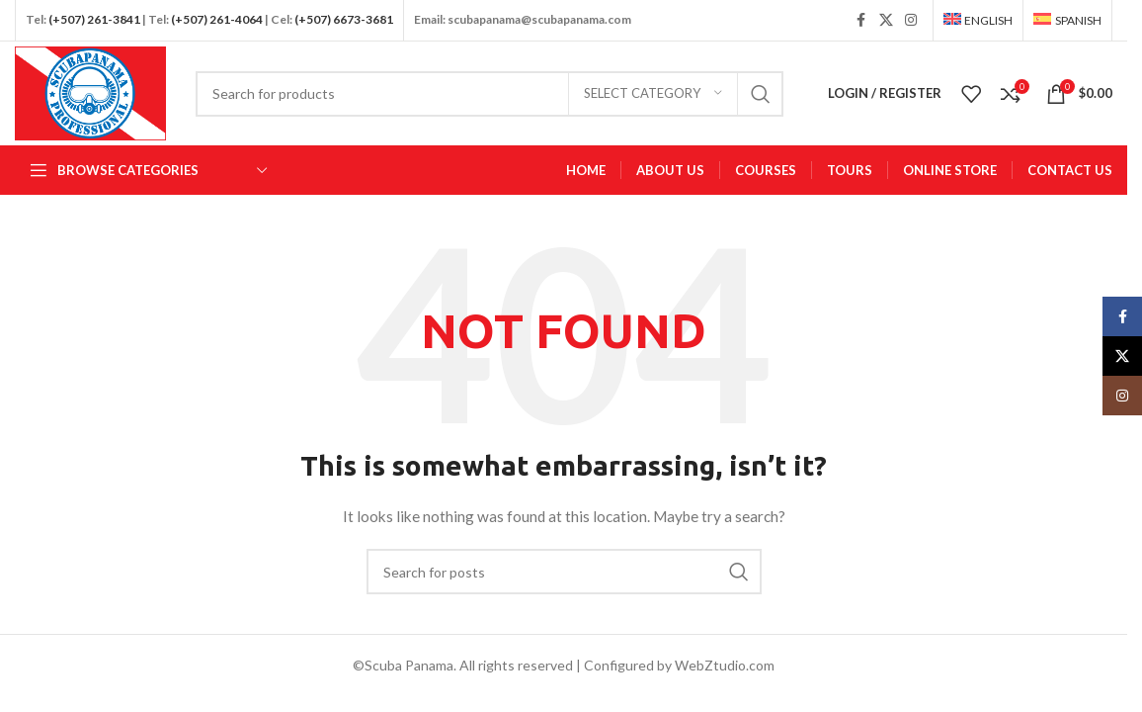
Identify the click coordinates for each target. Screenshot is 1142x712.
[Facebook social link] (861, 20)
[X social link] (886, 20)
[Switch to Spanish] (1067, 21)
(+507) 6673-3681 (343, 19)
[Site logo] (90, 91)
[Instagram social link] (911, 20)
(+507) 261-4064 (217, 19)
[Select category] (653, 94)
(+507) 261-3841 (94, 19)
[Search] (489, 94)
